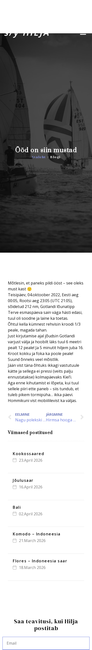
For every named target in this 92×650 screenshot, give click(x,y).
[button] (83, 33)
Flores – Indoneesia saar (40, 561)
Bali (17, 507)
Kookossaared (28, 453)
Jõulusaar (23, 480)
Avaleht (38, 156)
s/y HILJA (27, 32)
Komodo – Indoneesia (37, 534)
